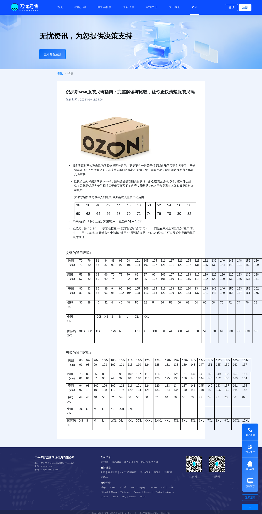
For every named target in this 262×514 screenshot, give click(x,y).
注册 (245, 7)
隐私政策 (116, 462)
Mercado (104, 496)
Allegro (104, 487)
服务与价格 (104, 7)
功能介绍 (80, 7)
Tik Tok (123, 487)
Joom (132, 487)
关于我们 (174, 7)
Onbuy (114, 492)
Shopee (147, 492)
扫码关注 (250, 448)
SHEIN (143, 496)
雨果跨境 (112, 472)
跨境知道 (168, 472)
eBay (124, 496)
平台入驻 (128, 7)
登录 (231, 7)
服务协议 (128, 462)
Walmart (104, 492)
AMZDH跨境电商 (128, 472)
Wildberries (125, 492)
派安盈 (157, 472)
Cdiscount (153, 487)
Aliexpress (169, 492)
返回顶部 (250, 497)
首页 (60, 7)
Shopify (115, 496)
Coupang (141, 487)
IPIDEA (104, 477)
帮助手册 (151, 7)
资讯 (194, 7)
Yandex (158, 492)
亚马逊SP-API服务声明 (147, 462)
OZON (113, 487)
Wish (163, 487)
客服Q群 (250, 465)
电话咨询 (250, 431)
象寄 (103, 472)
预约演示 (250, 483)
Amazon (137, 492)
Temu (170, 487)
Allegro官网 (145, 472)
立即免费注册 (52, 54)
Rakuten (132, 496)
